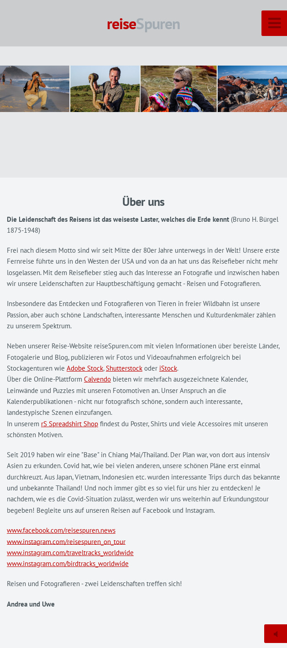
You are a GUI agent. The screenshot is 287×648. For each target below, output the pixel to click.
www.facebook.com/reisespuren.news (61, 530)
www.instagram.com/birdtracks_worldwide (68, 563)
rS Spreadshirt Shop (69, 423)
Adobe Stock (85, 368)
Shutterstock (124, 368)
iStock (168, 368)
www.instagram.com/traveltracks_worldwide (70, 552)
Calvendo (97, 379)
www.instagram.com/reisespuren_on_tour (66, 541)
